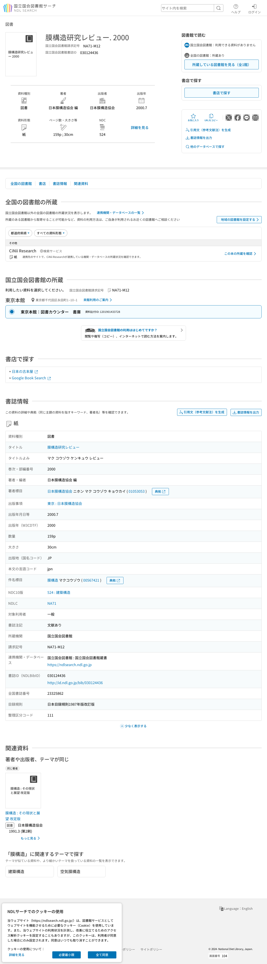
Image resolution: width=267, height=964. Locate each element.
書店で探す (222, 92)
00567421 (91, 580)
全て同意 (102, 954)
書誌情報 (60, 183)
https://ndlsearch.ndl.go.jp (69, 664)
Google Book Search (31, 377)
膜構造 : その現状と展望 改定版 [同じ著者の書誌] (22, 815)
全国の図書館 (21, 183)
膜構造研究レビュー (63, 447)
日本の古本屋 (25, 371)
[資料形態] (50, 233)
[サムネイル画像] (24, 790)
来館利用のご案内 (98, 300)
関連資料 (81, 183)
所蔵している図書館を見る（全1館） (221, 64)
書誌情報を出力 (198, 137)
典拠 (160, 491)
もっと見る (31, 838)
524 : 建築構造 (58, 592)
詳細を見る (140, 127)
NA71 (51, 603)
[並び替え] (20, 233)
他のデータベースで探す (205, 146)
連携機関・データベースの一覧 (121, 212)
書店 (42, 183)
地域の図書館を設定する (240, 219)
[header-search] (192, 8)
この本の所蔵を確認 (241, 253)
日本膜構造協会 (59, 491)
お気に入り (193, 117)
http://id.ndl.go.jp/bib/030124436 (75, 682)
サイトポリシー (151, 949)
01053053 (137, 491)
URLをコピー (211, 117)
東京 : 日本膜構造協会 (64, 503)
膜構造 (52, 580)
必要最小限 (66, 954)
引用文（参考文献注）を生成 (208, 130)
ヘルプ (236, 8)
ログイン (254, 8)
